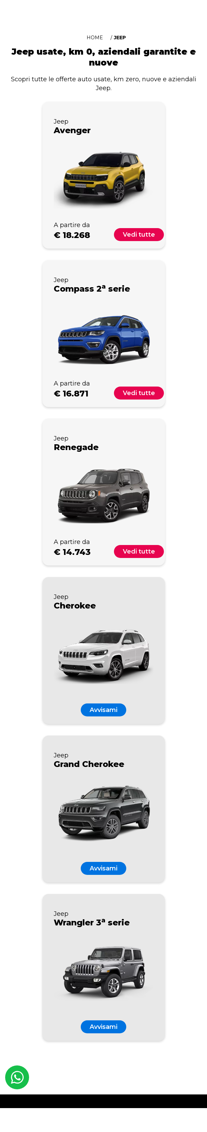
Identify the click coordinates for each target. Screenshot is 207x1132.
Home (95, 37)
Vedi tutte (139, 234)
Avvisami (103, 710)
